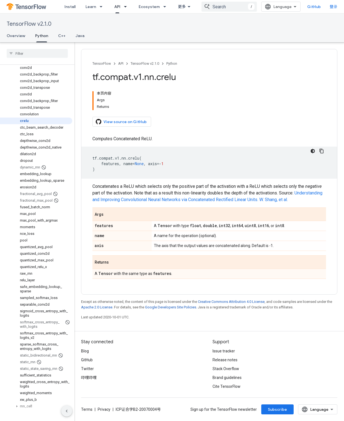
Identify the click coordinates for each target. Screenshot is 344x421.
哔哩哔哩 (89, 377)
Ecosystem (149, 6)
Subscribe (277, 409)
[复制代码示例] (321, 151)
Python (171, 63)
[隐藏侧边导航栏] (66, 411)
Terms (86, 409)
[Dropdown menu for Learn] (102, 6)
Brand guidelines (227, 377)
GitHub (314, 6)
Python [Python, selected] (41, 35)
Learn (91, 6)
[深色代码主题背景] (312, 151)
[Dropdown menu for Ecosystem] (166, 6)
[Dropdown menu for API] (127, 6)
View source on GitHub (121, 121)
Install (70, 6)
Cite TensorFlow (226, 386)
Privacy (104, 409)
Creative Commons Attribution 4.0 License (231, 302)
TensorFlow (101, 63)
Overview (16, 35)
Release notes (225, 360)
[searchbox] (37, 53)
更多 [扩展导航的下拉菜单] (182, 6)
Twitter (87, 369)
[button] (36, 406)
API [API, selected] (117, 6)
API (120, 63)
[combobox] (229, 7)
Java (80, 35)
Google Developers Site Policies (170, 307)
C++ (62, 35)
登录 (333, 6)
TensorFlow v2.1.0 (29, 23)
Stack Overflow (226, 369)
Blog (85, 351)
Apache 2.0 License (96, 307)
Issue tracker (224, 351)
